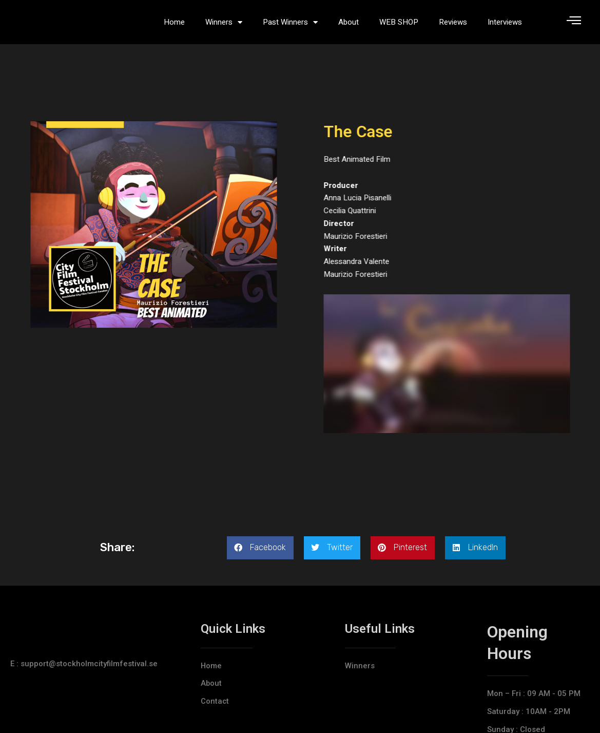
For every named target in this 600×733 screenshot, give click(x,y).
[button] (260, 555)
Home (174, 25)
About (348, 25)
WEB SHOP (398, 25)
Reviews (453, 25)
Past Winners (290, 26)
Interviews (505, 25)
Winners (223, 26)
